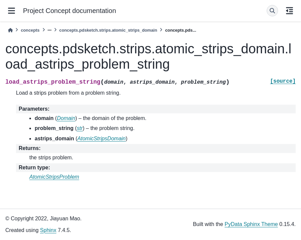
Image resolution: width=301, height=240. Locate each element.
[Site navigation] (11, 10)
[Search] (272, 10)
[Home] (10, 30)
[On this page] (289, 10)
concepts (30, 30)
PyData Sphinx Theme (251, 224)
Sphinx (48, 230)
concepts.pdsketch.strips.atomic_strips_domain (108, 30)
